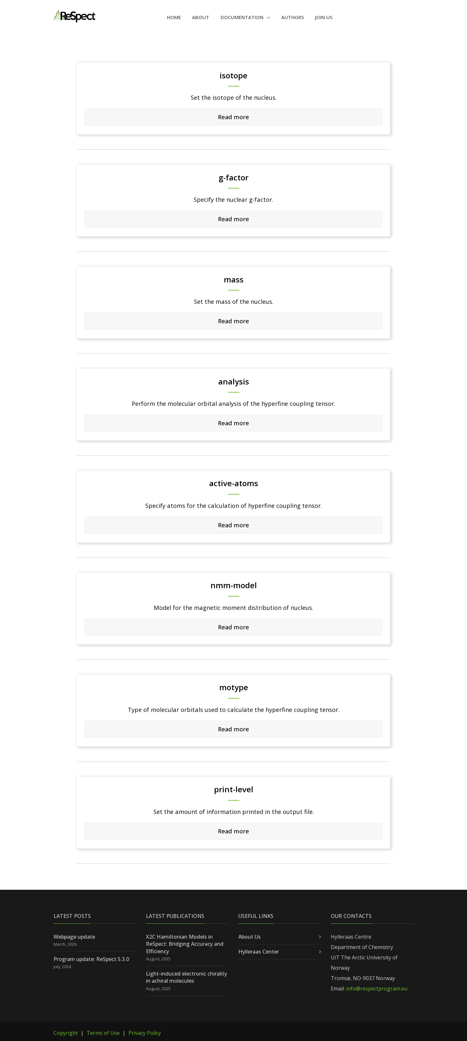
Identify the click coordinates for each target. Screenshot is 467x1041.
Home (174, 17)
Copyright (66, 1032)
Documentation (243, 17)
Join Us (323, 17)
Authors (292, 17)
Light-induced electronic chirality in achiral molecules (186, 977)
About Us (249, 936)
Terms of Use (103, 1032)
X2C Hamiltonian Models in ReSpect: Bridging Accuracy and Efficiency (184, 944)
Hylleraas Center (258, 951)
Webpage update (74, 936)
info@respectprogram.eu (376, 988)
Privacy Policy (144, 1032)
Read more (233, 116)
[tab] (233, 117)
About (200, 17)
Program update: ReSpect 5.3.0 (91, 958)
